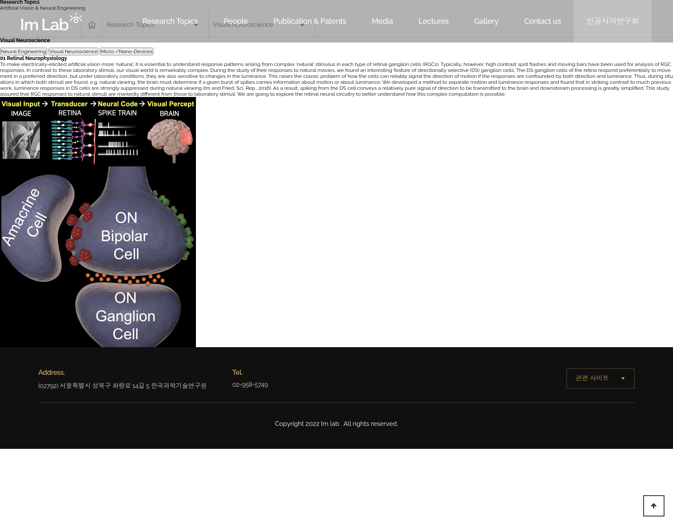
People (236, 21)
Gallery (486, 21)
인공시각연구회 (613, 21)
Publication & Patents (309, 21)
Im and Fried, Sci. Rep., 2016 (237, 88)
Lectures (433, 21)
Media (382, 21)
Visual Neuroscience (73, 51)
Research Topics (170, 21)
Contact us (542, 21)
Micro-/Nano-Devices (126, 51)
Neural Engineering (23, 51)
